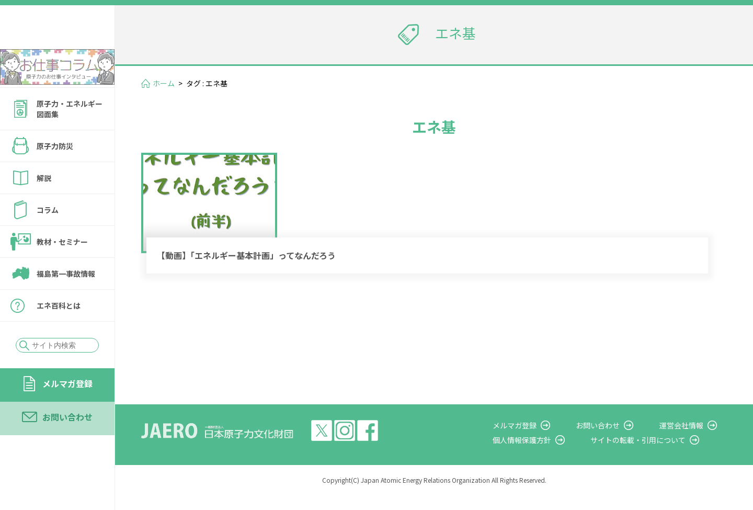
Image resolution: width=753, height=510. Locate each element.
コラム (48, 238)
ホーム (164, 83)
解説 (44, 206)
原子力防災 (55, 174)
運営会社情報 (691, 440)
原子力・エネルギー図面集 (69, 137)
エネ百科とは (59, 333)
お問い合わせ (67, 445)
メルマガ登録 (67, 411)
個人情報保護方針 (552, 455)
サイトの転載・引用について (658, 455)
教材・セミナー (62, 270)
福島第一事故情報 (66, 302)
